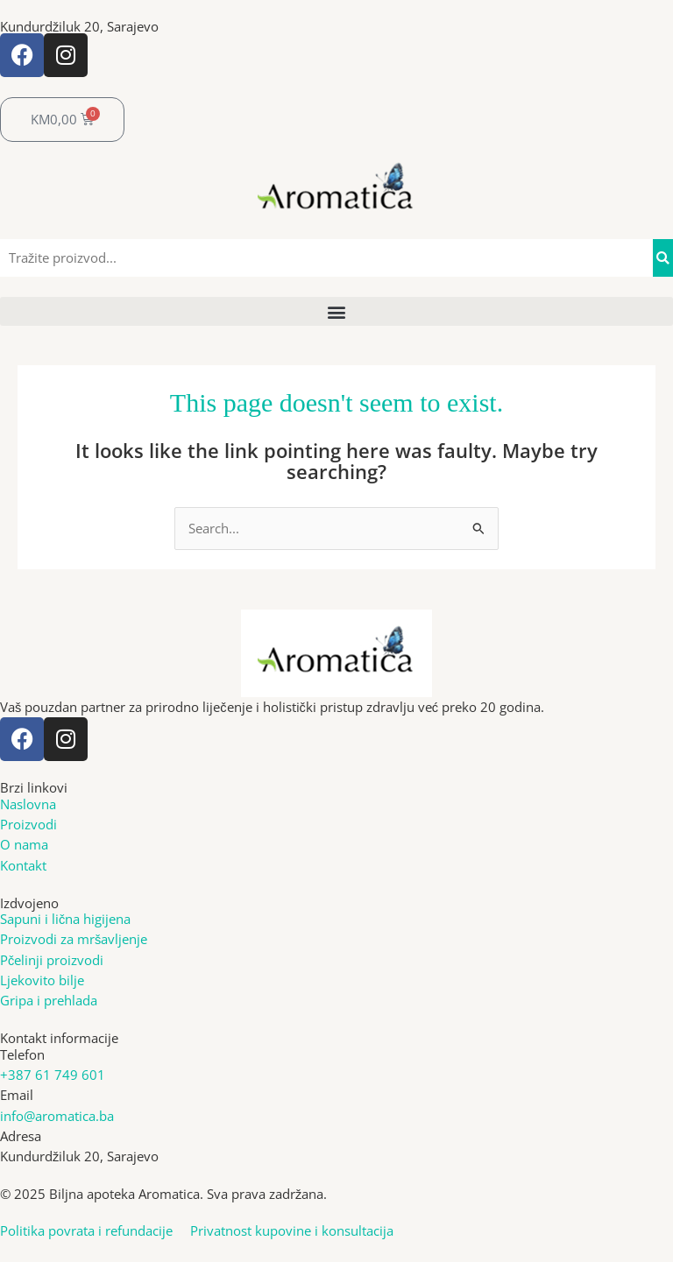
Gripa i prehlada (48, 1000)
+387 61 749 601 (52, 1074)
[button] (336, 311)
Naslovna (28, 804)
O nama (24, 844)
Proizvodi (28, 824)
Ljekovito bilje (42, 980)
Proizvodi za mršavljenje (73, 939)
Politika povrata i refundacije (95, 1230)
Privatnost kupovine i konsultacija (291, 1230)
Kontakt (23, 865)
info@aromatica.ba (57, 1116)
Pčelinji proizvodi (51, 960)
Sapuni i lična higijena (65, 918)
